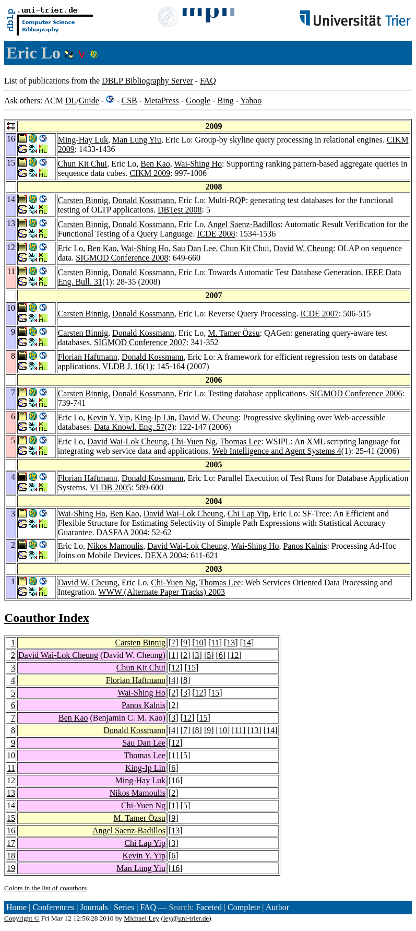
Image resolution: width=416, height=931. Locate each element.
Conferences (53, 907)
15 (191, 667)
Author (277, 907)
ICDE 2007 (319, 313)
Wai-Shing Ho (198, 163)
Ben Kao (155, 163)
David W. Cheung (303, 248)
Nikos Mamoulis (115, 545)
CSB (129, 100)
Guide (89, 100)
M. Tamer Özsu (233, 332)
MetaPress (161, 100)
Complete (244, 907)
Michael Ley (141, 918)
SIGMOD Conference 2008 (122, 257)
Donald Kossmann (143, 200)
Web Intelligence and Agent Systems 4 (276, 450)
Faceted (209, 907)
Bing (225, 100)
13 (231, 642)
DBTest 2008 (180, 209)
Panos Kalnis (305, 545)
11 (215, 642)
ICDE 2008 (216, 233)
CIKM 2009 (149, 173)
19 (11, 868)
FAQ (208, 80)
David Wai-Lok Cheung (127, 441)
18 (11, 855)
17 (11, 843)
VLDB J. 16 (122, 366)
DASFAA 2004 (121, 532)
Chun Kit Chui (82, 163)
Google (198, 100)
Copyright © (22, 918)
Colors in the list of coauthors (45, 888)
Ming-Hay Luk (83, 139)
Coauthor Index (46, 617)
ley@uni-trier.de (186, 918)
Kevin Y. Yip (108, 417)
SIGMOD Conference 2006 (356, 393)
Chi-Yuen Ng (193, 441)
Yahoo (251, 100)
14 (247, 642)
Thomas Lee (241, 441)
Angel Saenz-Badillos (243, 224)
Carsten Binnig (83, 200)
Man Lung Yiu (136, 139)
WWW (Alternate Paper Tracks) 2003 (162, 591)
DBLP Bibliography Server (147, 80)
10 (199, 642)
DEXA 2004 (165, 555)
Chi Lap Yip (248, 513)
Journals (94, 907)
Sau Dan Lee (194, 248)
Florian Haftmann (87, 356)
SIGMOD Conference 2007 (140, 342)
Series (124, 907)
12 (235, 655)
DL (70, 100)
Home (16, 907)
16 (175, 780)
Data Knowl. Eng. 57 (129, 426)
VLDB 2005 (111, 487)
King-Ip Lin (155, 417)
